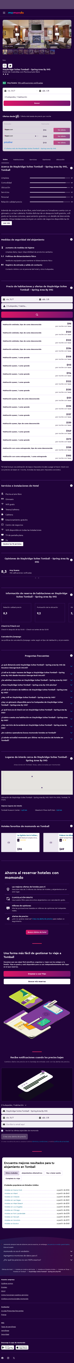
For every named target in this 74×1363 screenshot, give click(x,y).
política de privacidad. (61, 1141)
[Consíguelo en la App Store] (22, 1347)
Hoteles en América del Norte (25, 1269)
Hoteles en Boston (12, 1223)
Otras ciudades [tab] (12, 1173)
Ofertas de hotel (7, 1269)
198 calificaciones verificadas (30, 83)
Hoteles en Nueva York (13, 1190)
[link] (37, 932)
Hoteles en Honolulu (12, 1220)
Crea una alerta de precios (42, 919)
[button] (4, 12)
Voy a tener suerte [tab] (53, 1173)
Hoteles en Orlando (12, 1197)
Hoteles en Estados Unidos (46, 1269)
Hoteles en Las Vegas (13, 1200)
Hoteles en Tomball (19, 1271)
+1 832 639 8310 (9, 80)
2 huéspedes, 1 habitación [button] (16, 97)
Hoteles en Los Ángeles (13, 1207)
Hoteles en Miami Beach (14, 1203)
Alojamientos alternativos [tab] (32, 1173)
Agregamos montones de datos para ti (38, 1255)
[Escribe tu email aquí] (39, 1124)
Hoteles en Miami (11, 1193)
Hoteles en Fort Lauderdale (15, 1213)
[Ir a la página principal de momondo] (16, 12)
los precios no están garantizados (58, 1244)
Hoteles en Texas (63, 1269)
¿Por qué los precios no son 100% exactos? (38, 1260)
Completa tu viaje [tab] (13, 1178)
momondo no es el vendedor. (38, 1251)
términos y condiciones (40, 1141)
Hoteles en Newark (12, 1217)
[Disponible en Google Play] (7, 1347)
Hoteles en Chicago (12, 1210)
